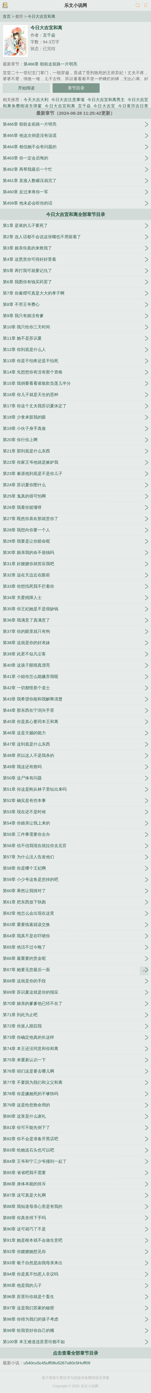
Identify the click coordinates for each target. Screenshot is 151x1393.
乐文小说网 (75, 5)
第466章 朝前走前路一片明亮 (50, 64)
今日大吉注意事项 (67, 99)
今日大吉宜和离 (41, 16)
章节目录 (76, 88)
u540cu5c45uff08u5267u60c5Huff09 (57, 1363)
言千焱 (49, 35)
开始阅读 (26, 88)
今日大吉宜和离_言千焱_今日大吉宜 (80, 106)
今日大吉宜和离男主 (106, 99)
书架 (5, 6)
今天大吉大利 (36, 99)
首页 (7, 16)
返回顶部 (144, 971)
